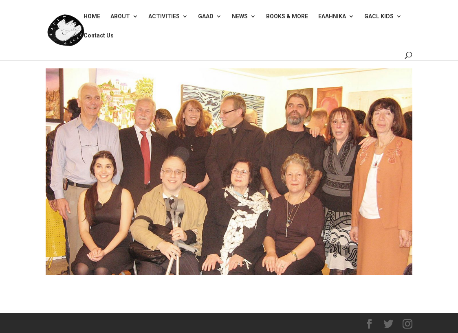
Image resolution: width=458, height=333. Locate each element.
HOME (92, 16)
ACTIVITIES (164, 16)
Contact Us (99, 36)
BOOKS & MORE (287, 16)
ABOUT (120, 16)
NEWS (240, 16)
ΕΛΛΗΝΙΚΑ (332, 16)
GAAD (206, 16)
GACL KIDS (379, 16)
